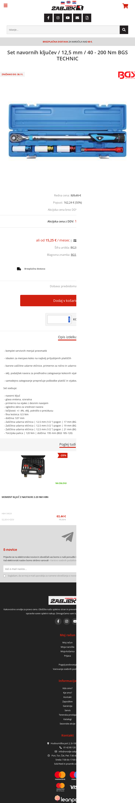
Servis (68, 710)
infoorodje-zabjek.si (69, 751)
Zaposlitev (67, 701)
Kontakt (67, 697)
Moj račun (67, 642)
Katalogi (67, 719)
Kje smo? (67, 692)
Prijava (67, 655)
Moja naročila (67, 646)
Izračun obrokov (88, 240)
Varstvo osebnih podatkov (63, 560)
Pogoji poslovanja (67, 664)
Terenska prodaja (67, 714)
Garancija (67, 705)
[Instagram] (58, 18)
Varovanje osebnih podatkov (67, 669)
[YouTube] (67, 18)
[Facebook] (48, 18)
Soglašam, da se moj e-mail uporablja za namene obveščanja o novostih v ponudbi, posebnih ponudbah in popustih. (66, 575)
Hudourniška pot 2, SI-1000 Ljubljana (67, 743)
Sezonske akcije (67, 723)
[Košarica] (124, 6)
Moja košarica (67, 651)
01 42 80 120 (68, 747)
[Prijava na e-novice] (128, 568)
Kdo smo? (68, 688)
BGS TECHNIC (79, 255)
